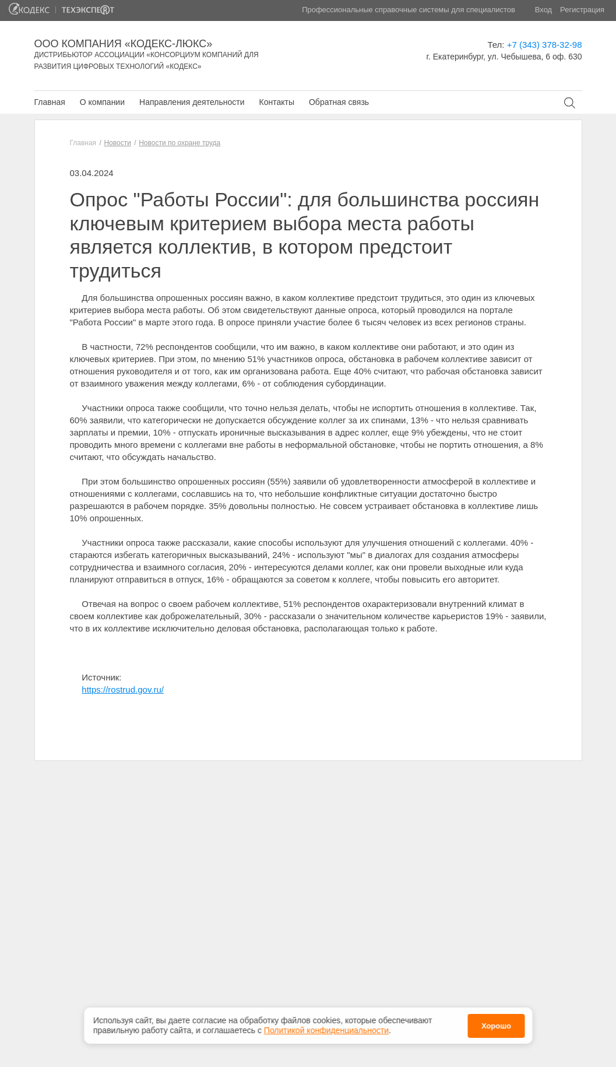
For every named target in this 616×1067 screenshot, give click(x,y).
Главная (49, 102)
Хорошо (496, 1023)
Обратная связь (339, 102)
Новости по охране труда (179, 143)
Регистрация (582, 9)
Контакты (276, 102)
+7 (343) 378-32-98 (544, 45)
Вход (543, 9)
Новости (117, 143)
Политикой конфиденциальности (326, 1026)
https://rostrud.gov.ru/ (123, 689)
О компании (102, 102)
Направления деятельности (191, 102)
